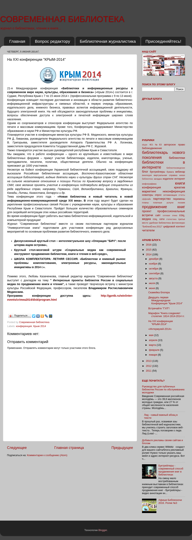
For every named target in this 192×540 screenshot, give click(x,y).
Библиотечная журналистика (108, 41)
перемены (179, 199)
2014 (149, 254)
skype (144, 145)
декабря (154, 259)
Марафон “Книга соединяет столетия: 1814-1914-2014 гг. (166, 315)
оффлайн (146, 199)
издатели (168, 178)
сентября (154, 273)
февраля (154, 350)
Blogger (102, 530)
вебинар (180, 171)
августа (153, 278)
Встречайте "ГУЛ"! (158, 308)
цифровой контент (174, 226)
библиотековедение (175, 168)
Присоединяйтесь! (163, 41)
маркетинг (149, 191)
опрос (158, 195)
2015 (149, 249)
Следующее (17, 448)
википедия (147, 175)
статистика (171, 219)
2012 (149, 366)
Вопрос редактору (52, 41)
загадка (158, 179)
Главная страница (69, 448)
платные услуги (163, 202)
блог (145, 171)
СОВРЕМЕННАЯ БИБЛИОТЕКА (62, 19)
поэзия (181, 202)
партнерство (162, 198)
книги (180, 183)
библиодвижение (152, 148)
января (153, 354)
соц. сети (159, 219)
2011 (149, 370)
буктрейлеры (157, 171)
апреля (153, 340)
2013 (149, 361)
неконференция (174, 191)
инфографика (149, 184)
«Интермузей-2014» (160, 329)
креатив (179, 187)
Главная (17, 41)
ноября (153, 263)
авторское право (174, 144)
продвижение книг (163, 207)
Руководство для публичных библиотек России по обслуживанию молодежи (163, 389)
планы (145, 202)
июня (152, 288)
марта (153, 345)
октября (154, 268)
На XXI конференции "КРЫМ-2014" (160, 323)
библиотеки (177, 157)
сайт (158, 215)
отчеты (182, 195)
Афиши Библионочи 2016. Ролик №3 (170, 501)
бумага (170, 172)
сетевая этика (170, 215)
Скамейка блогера (159, 292)
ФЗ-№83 (156, 144)
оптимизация (170, 195)
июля (152, 283)
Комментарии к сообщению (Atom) (47, 455)
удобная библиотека (160, 223)
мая (151, 335)
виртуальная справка (165, 175)
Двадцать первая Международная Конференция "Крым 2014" (165, 300)
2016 (149, 244)
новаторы (147, 195)
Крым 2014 (39, 326)
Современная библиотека (34, 322)
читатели (148, 230)
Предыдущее (122, 448)
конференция (24, 326)
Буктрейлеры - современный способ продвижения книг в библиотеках (170, 470)
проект (146, 211)
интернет (179, 178)
